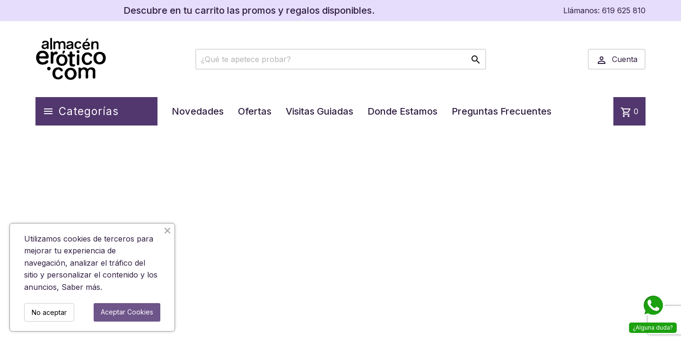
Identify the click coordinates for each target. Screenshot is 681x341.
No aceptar (49, 312)
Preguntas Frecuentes (501, 111)
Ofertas (254, 111)
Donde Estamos (402, 111)
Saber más (80, 287)
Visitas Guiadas (319, 111)
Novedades (198, 111)
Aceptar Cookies (127, 312)
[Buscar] (340, 59)
